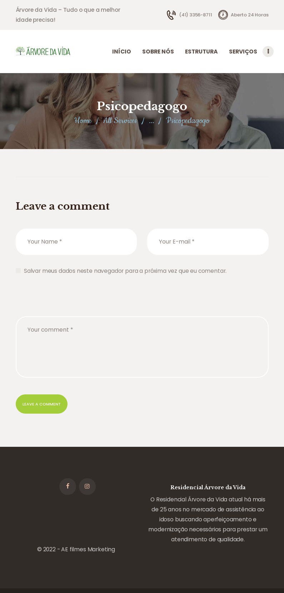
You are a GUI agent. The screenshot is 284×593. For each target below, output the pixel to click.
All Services (120, 164)
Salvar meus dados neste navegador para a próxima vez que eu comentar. (125, 314)
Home (82, 164)
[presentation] (70, 346)
